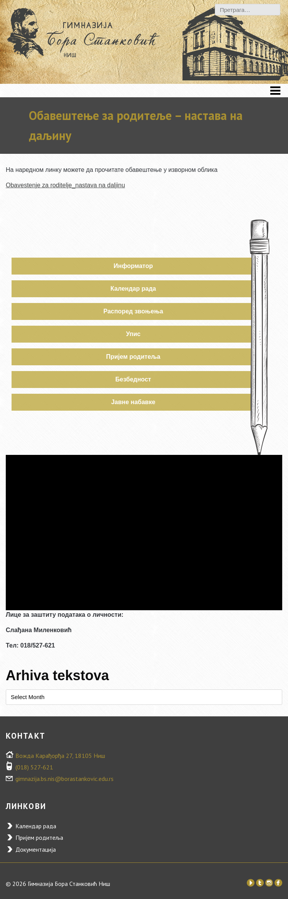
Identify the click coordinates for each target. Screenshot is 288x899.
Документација (35, 849)
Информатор (133, 266)
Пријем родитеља (133, 356)
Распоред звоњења (133, 311)
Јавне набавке (133, 402)
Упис (133, 334)
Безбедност (133, 379)
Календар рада (133, 288)
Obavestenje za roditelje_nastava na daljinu (65, 185)
